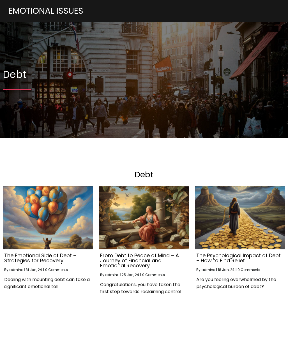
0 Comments (56, 283)
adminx (16, 283)
